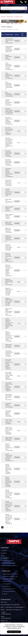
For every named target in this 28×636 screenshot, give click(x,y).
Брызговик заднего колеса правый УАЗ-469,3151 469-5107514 (9, 120)
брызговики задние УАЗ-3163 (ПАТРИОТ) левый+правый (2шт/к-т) (9, 172)
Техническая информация (7, 563)
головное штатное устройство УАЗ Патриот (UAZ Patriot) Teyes (9, 191)
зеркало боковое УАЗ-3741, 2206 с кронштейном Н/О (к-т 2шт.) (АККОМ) (9, 493)
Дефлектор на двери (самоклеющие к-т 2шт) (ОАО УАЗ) (8, 311)
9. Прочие (4, 593)
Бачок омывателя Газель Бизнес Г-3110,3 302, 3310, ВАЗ (8, 65)
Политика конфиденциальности (9, 565)
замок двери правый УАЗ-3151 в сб (8, 405)
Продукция (10, 16)
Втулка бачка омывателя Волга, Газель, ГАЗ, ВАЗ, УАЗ (8, 182)
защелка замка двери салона (9, 438)
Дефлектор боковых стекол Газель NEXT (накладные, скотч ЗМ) (9, 291)
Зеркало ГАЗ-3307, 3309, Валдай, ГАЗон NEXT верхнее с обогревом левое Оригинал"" (9, 505)
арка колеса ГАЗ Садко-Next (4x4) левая (9, 40)
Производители (5, 558)
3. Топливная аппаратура (8, 579)
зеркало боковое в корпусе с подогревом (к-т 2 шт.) (9, 446)
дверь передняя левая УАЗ (9, 207)
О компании (4, 550)
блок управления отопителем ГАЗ (9, 93)
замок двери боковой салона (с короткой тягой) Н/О (9, 353)
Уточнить (17, 40)
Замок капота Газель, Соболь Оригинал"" (8, 421)
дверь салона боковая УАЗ (8, 222)
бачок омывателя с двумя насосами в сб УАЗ (9, 75)
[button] (8, 23)
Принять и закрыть (14, 632)
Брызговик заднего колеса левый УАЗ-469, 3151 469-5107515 (9, 110)
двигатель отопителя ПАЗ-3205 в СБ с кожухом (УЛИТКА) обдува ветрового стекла (8, 269)
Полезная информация (7, 560)
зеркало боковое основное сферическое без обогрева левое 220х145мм (8, 468)
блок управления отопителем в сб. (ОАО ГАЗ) (8, 84)
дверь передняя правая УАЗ (9, 215)
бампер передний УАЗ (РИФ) (8, 57)
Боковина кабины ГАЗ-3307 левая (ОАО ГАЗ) (8, 101)
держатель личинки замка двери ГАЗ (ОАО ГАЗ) (9, 281)
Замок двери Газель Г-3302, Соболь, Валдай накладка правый (9, 375)
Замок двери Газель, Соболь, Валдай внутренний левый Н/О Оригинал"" (9, 386)
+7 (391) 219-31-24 (6, 614)
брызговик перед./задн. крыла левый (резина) (8, 152)
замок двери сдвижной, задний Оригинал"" (8, 412)
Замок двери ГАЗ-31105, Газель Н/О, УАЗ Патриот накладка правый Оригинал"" (9, 363)
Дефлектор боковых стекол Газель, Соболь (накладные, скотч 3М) (9, 301)
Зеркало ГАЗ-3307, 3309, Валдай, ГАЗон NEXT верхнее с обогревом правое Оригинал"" (9, 518)
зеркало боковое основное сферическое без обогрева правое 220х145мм (8, 481)
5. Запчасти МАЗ (6, 584)
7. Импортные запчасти (8, 588)
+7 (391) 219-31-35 (6, 622)
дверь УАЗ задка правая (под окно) (8, 237)
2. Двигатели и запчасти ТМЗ (9, 576)
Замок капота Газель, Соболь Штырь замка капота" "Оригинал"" (8, 430)
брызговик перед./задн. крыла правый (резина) (8, 161)
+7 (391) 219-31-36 (6, 618)
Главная (3, 16)
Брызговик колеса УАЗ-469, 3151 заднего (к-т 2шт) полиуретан (9, 130)
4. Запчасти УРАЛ (6, 581)
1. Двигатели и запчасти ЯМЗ (9, 574)
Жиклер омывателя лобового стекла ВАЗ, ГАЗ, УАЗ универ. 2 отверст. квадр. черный (9, 322)
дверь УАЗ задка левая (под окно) (8, 229)
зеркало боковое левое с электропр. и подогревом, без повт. (8, 456)
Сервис (2, 555)
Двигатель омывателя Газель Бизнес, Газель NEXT (8, 246)
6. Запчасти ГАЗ (18, 16)
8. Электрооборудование (8, 591)
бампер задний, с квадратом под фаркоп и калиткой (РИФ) (9, 48)
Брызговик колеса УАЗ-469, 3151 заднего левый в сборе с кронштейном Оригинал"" (9, 141)
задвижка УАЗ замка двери (8, 345)
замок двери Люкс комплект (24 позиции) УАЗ (8, 396)
